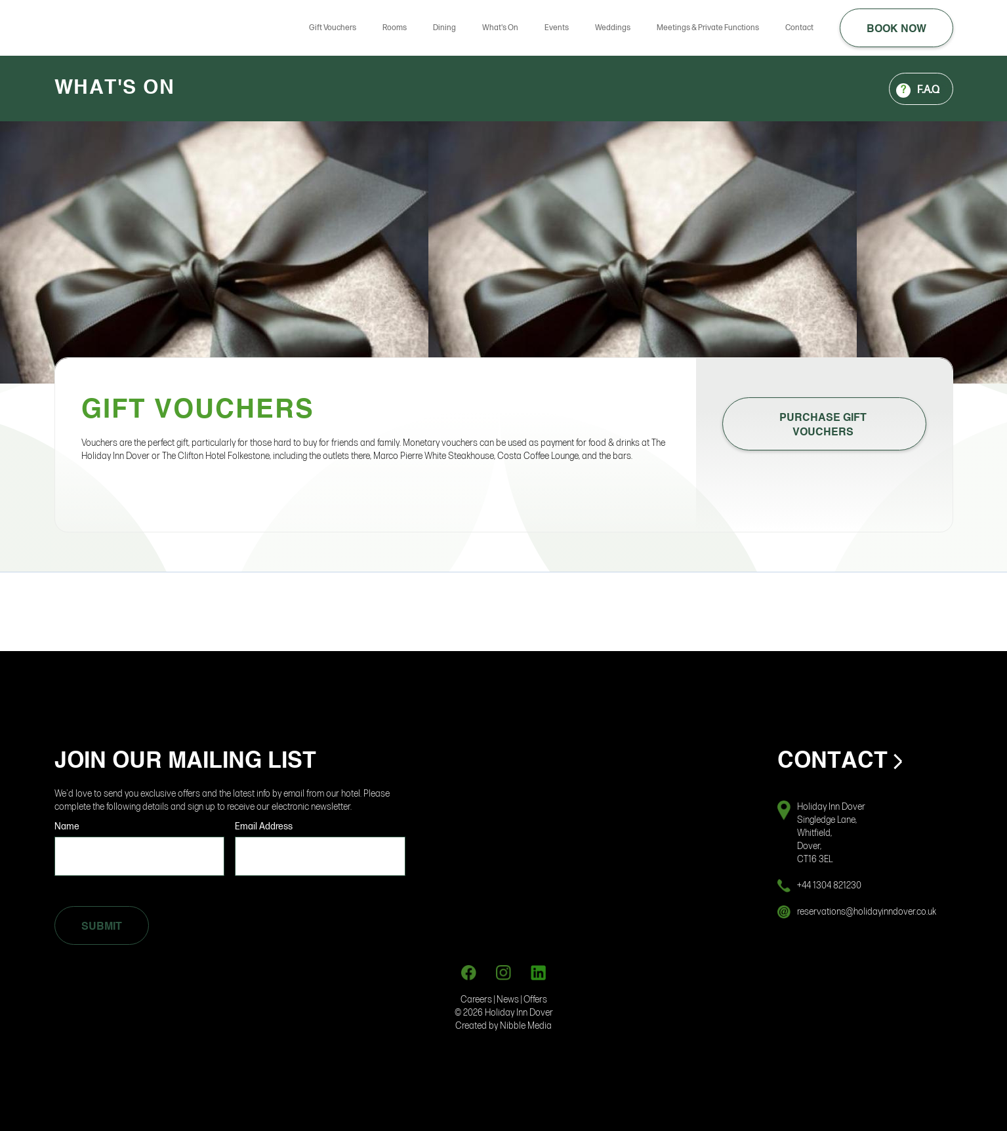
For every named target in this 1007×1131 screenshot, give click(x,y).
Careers (476, 999)
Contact (799, 28)
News (509, 999)
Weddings (612, 28)
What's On (500, 28)
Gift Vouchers (332, 28)
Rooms (394, 28)
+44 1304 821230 (829, 885)
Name (66, 826)
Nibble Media (526, 1025)
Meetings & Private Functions (708, 28)
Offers (535, 999)
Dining (444, 28)
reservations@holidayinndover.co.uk (866, 911)
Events (557, 28)
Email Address (264, 826)
